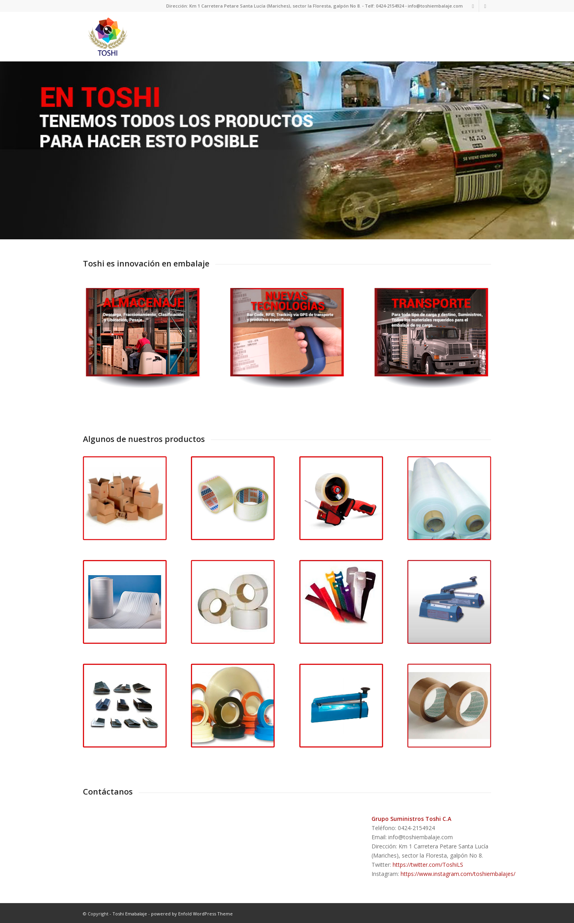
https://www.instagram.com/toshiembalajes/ (458, 873)
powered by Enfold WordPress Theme (192, 913)
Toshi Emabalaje (129, 913)
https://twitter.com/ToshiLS (428, 864)
